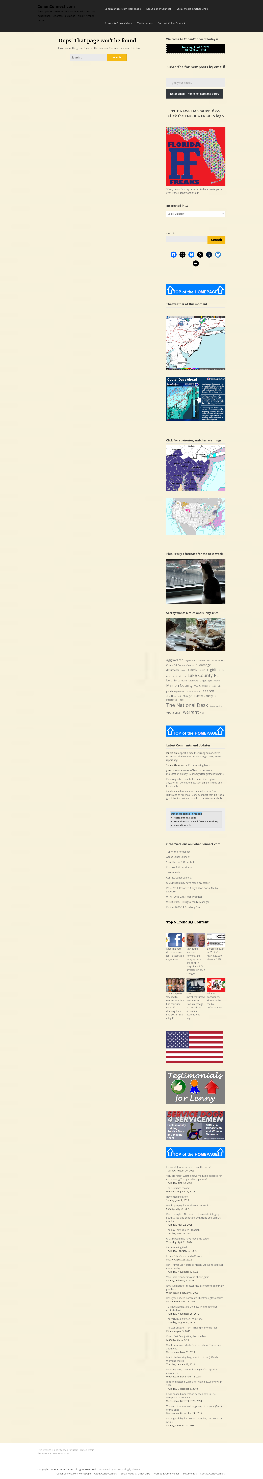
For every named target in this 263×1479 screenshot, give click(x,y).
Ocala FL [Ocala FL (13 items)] (204, 686)
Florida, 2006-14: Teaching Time (183, 907)
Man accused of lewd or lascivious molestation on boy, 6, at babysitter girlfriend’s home (195, 772)
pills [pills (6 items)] (219, 686)
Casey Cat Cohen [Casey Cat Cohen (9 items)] (175, 665)
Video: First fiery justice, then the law (186, 1336)
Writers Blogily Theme (127, 1469)
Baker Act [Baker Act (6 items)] (200, 660)
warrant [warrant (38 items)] (191, 712)
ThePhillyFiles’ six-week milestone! (184, 1318)
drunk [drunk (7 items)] (184, 670)
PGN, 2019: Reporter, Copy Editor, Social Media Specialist (192, 889)
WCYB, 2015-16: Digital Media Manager (187, 901)
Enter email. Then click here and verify (194, 93)
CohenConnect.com (56, 6)
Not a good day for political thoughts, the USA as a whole (195, 796)
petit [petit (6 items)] (214, 686)
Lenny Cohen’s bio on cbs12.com (184, 1256)
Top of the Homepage (178, 851)
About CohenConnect (158, 8)
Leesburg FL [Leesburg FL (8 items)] (195, 680)
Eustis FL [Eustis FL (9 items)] (203, 670)
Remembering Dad (176, 1247)
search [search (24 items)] (208, 690)
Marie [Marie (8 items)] (217, 680)
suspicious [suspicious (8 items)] (171, 699)
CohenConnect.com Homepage (122, 8)
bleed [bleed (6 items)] (214, 660)
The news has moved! (178, 1188)
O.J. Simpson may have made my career (187, 882)
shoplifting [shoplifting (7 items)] (171, 696)
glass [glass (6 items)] (168, 676)
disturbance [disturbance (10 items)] (172, 670)
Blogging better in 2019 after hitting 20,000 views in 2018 (215, 954)
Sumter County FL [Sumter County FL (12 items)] (205, 696)
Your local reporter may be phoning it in (187, 1277)
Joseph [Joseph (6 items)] (174, 676)
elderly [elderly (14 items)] (192, 670)
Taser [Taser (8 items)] (181, 699)
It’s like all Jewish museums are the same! (188, 1167)
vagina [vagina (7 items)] (219, 706)
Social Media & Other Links (192, 8)
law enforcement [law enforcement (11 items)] (176, 680)
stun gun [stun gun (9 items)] (187, 696)
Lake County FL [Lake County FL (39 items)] (203, 675)
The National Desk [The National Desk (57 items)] (187, 705)
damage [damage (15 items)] (205, 665)
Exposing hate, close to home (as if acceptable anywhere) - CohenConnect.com (191, 780)
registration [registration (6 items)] (179, 691)
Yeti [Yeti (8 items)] (202, 712)
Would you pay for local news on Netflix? (188, 1205)
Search (216, 240)
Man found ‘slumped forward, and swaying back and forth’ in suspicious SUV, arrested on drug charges (196, 961)
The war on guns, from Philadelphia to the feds (191, 1327)
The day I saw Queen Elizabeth (183, 1229)
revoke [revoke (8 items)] (189, 691)
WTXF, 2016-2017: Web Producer (184, 896)
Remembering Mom (199, 765)
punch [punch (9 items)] (169, 691)
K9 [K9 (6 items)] (180, 676)
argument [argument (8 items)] (190, 660)
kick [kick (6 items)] (184, 676)
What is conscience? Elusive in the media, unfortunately (214, 1000)
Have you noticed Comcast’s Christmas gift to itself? (194, 1298)
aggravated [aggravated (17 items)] (175, 660)
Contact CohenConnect (171, 23)
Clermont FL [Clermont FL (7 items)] (192, 665)
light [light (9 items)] (204, 680)
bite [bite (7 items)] (208, 660)
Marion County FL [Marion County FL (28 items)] (182, 685)
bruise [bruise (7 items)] (221, 660)
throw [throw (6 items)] (212, 706)
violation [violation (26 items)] (173, 712)
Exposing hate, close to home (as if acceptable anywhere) (175, 954)
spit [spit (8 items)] (179, 696)
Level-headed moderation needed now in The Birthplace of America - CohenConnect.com (191, 793)
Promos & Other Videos (118, 23)
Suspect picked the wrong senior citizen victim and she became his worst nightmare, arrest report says (193, 756)
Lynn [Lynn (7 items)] (210, 680)
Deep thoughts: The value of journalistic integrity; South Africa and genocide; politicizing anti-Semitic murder (193, 1218)
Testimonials (144, 23)
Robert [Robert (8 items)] (197, 691)
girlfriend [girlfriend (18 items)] (217, 669)
